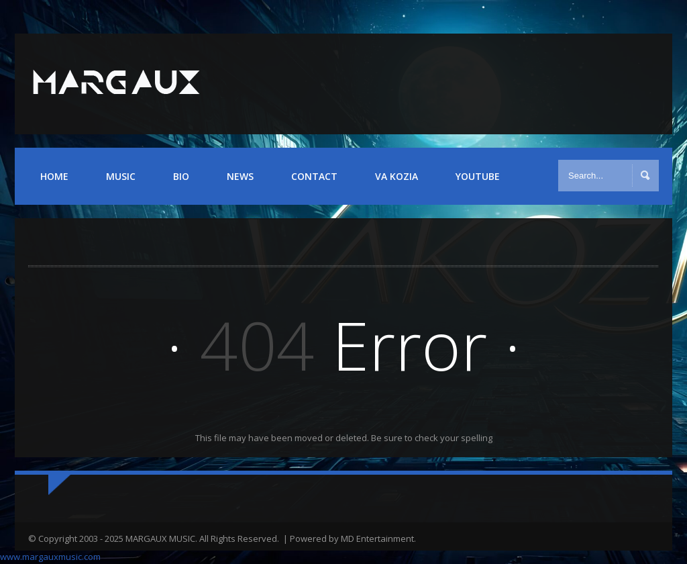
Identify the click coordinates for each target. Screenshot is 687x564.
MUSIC (121, 176)
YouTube (605, 83)
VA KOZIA (396, 176)
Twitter (569, 83)
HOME (54, 176)
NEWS (240, 176)
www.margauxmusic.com (50, 557)
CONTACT (314, 176)
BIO (181, 176)
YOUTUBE (478, 176)
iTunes (642, 83)
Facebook (533, 83)
